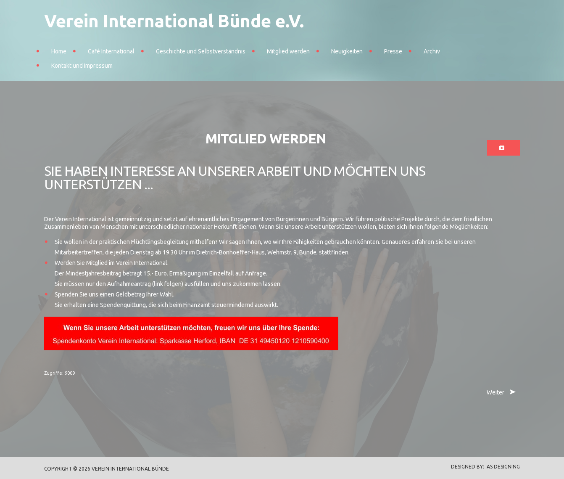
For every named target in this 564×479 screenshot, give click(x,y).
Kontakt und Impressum (82, 65)
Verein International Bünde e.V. (174, 21)
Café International (111, 51)
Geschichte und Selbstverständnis (200, 51)
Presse (393, 51)
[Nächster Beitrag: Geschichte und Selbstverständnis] (500, 392)
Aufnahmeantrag (129, 284)
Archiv (432, 51)
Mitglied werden (288, 51)
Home (58, 51)
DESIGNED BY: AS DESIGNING (483, 466)
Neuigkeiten (347, 51)
